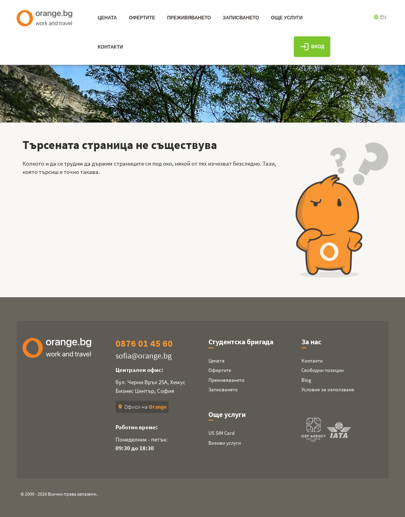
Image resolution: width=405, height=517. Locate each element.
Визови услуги (224, 443)
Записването (223, 389)
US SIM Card (221, 433)
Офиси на (142, 406)
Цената (216, 360)
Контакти (312, 360)
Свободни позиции (322, 370)
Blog (306, 380)
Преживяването (226, 380)
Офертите (219, 370)
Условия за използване (327, 389)
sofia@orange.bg (143, 355)
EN (379, 17)
